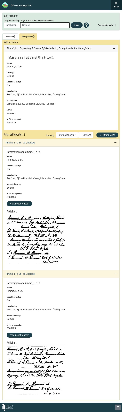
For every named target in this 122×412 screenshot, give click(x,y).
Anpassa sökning (12, 20)
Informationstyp (66, 135)
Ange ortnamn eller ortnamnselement (37, 20)
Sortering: (50, 135)
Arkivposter (28, 36)
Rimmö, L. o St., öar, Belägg (20, 142)
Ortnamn (10, 36)
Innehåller (11, 25)
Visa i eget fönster (19, 203)
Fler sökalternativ (105, 25)
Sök (76, 25)
